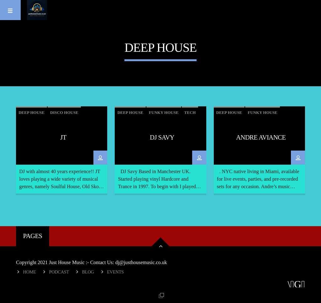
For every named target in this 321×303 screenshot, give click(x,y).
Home (29, 271)
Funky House (164, 112)
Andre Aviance (261, 137)
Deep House (31, 112)
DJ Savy (162, 137)
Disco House (64, 112)
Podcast (59, 271)
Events (115, 271)
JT (63, 137)
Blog (88, 271)
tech (190, 112)
